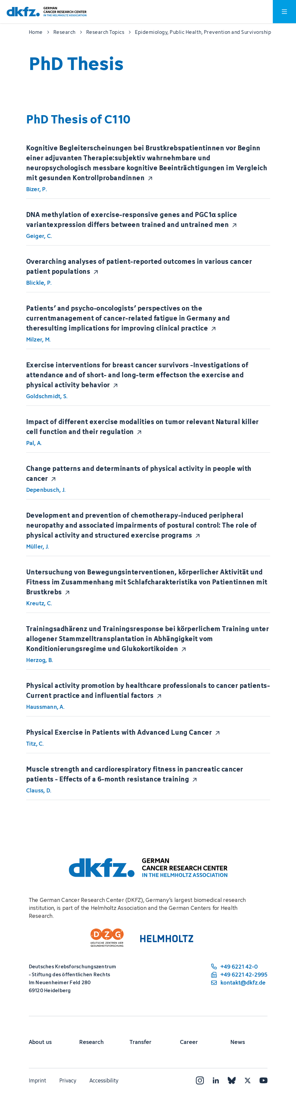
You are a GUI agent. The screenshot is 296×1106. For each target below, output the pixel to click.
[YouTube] (263, 1080)
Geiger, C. (39, 236)
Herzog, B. (39, 660)
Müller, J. (37, 546)
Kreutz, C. (39, 603)
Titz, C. (35, 743)
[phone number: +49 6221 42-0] (238, 967)
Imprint (37, 1080)
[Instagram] (200, 1080)
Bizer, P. (36, 189)
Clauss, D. (39, 790)
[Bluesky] (232, 1080)
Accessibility (103, 1080)
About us (40, 1042)
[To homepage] (47, 11)
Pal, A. (34, 443)
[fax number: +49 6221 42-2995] (238, 975)
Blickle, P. (39, 282)
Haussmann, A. (45, 706)
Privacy (67, 1080)
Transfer (140, 1042)
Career (189, 1042)
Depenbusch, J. (46, 489)
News (237, 1042)
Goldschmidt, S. (47, 396)
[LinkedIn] (216, 1080)
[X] (248, 1080)
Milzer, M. (38, 339)
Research (91, 1042)
